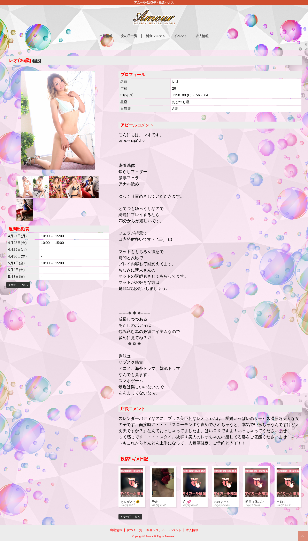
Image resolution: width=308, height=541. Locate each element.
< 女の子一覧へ (18, 285)
